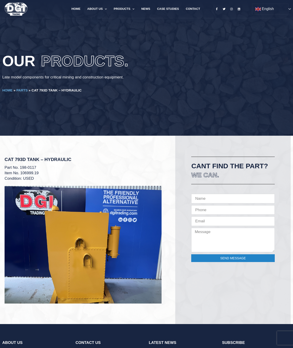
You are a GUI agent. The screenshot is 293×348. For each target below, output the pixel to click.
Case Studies (168, 8)
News (145, 8)
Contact (193, 8)
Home (75, 8)
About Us (97, 9)
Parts (22, 90)
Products (124, 9)
